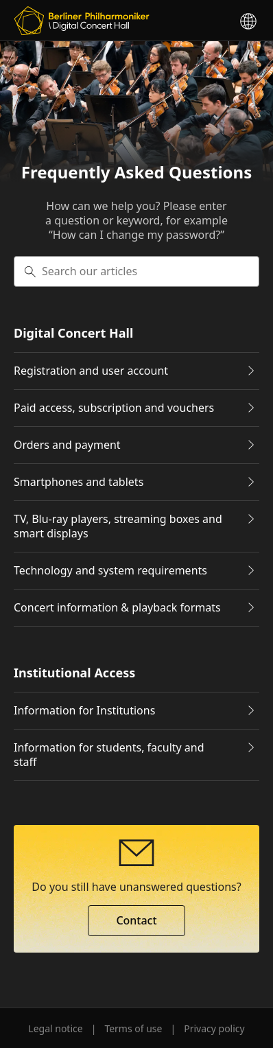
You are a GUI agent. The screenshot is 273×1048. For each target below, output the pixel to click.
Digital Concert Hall (73, 333)
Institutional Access (74, 673)
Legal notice (55, 1028)
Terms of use (133, 1028)
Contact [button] (136, 920)
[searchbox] (136, 271)
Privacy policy (214, 1028)
